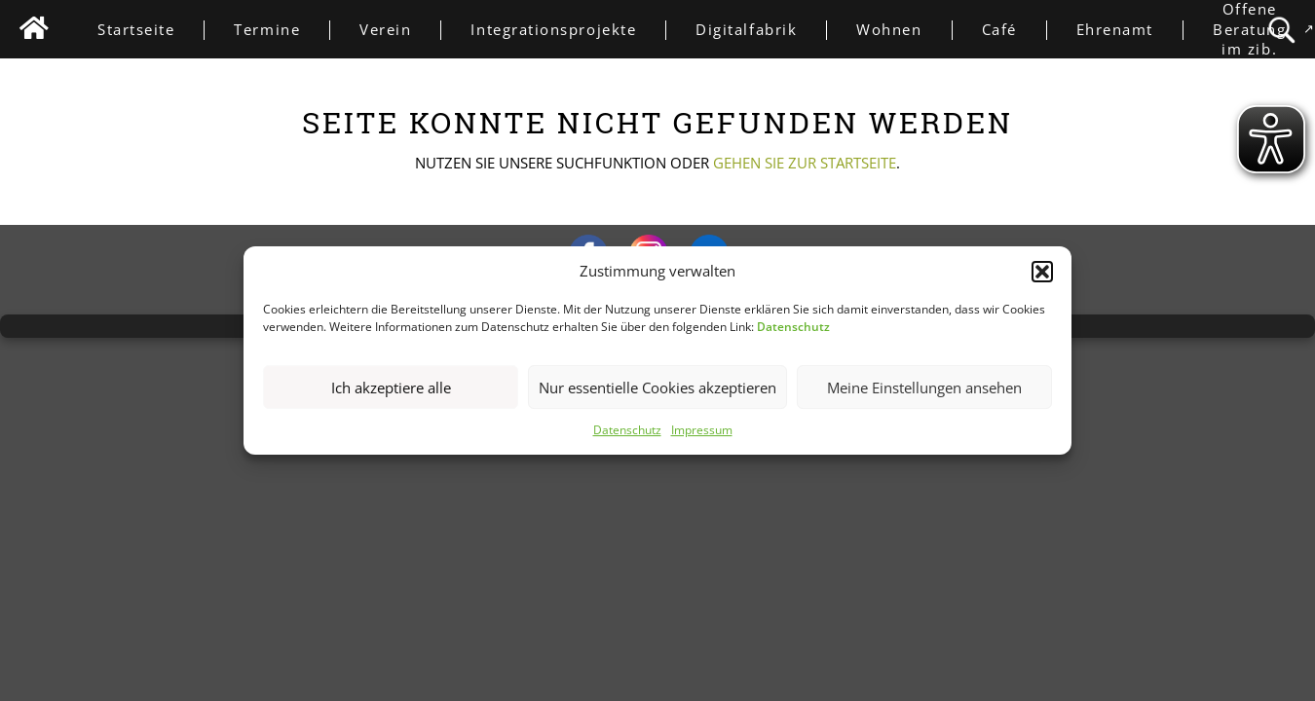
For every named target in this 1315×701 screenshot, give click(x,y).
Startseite (150, 29)
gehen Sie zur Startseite (804, 162)
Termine (281, 29)
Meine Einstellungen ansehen (924, 387)
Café (1014, 29)
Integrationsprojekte (567, 29)
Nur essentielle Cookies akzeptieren (657, 387)
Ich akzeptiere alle (391, 387)
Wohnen (903, 29)
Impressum (702, 431)
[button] (1042, 271)
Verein (399, 29)
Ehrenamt (1129, 29)
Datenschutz (627, 431)
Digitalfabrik (760, 29)
